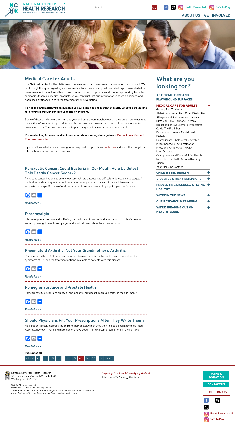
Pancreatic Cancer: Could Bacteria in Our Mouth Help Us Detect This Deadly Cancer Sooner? (81, 170)
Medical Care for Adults (183, 105)
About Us (191, 15)
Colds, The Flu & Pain (168, 128)
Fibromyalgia (37, 213)
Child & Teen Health (183, 172)
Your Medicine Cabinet (169, 166)
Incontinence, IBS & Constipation (175, 143)
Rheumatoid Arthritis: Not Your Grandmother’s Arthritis (75, 250)
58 (67, 358)
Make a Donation (216, 375)
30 (58, 358)
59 (74, 358)
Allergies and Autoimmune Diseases (177, 117)
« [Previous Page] (38, 358)
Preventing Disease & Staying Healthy (183, 186)
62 (93, 358)
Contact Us (216, 384)
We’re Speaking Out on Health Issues (183, 209)
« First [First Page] (30, 358)
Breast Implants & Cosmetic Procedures (179, 124)
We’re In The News (183, 195)
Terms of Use (29, 387)
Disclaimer (16, 387)
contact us (110, 147)
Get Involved (217, 15)
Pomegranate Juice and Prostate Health (60, 287)
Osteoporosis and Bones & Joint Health (179, 155)
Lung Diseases (164, 151)
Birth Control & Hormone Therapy (176, 120)
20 (52, 358)
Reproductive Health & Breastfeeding (178, 159)
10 (46, 358)
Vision (160, 162)
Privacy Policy (44, 387)
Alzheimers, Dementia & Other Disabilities (180, 113)
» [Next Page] (101, 358)
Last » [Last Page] (109, 358)
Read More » (33, 203)
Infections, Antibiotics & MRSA (174, 147)
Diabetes (161, 136)
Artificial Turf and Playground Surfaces (174, 97)
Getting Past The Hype (169, 109)
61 (87, 358)
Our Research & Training (183, 201)
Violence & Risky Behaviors (183, 178)
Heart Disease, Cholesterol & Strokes (177, 139)
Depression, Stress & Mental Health (176, 132)
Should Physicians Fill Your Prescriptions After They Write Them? (84, 320)
